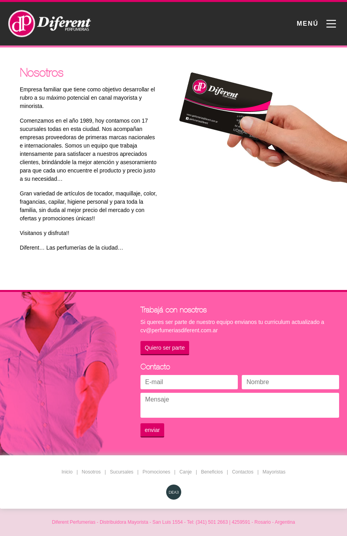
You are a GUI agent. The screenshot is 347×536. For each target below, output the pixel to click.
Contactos (242, 472)
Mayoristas (274, 472)
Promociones (156, 472)
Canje (185, 472)
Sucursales (121, 472)
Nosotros (91, 472)
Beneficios (212, 472)
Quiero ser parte (165, 348)
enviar (152, 430)
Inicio (66, 472)
